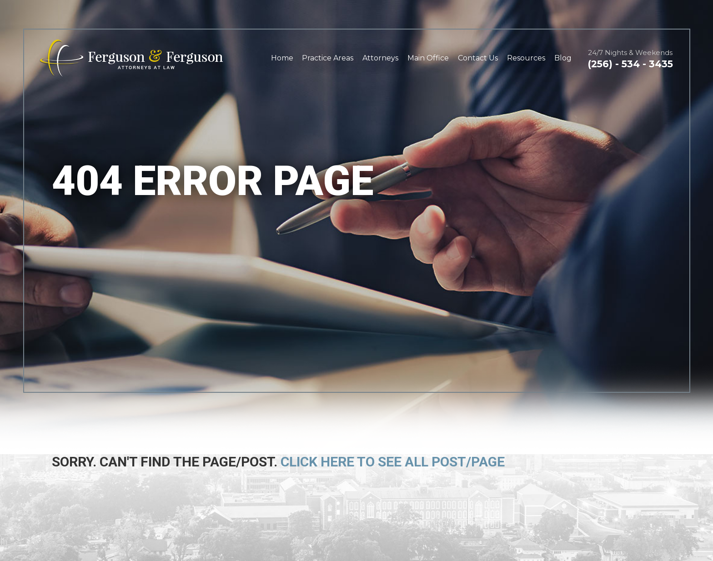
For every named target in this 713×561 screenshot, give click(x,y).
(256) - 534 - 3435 (630, 64)
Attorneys (380, 58)
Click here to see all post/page (393, 462)
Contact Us (478, 58)
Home (282, 58)
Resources (526, 58)
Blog (563, 58)
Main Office (428, 58)
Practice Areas (327, 58)
